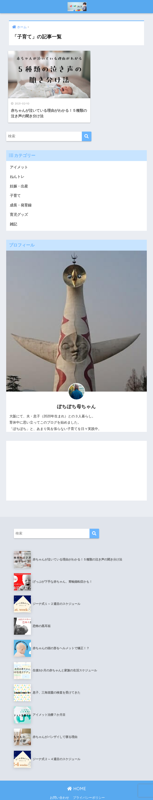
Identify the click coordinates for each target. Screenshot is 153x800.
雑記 (13, 214)
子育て (15, 185)
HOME (76, 778)
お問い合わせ (59, 787)
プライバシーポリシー (89, 787)
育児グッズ (19, 205)
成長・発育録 (21, 195)
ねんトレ (17, 166)
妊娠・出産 (19, 176)
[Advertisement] (76, 460)
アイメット (19, 157)
